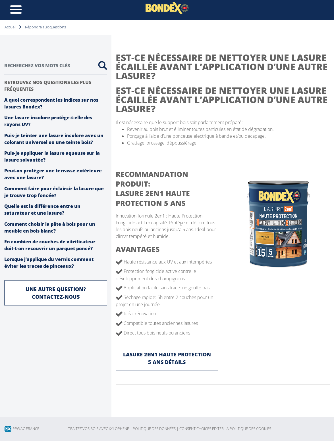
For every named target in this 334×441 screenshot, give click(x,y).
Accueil (10, 27)
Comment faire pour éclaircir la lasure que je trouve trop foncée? (54, 191)
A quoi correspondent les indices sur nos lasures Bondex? (51, 103)
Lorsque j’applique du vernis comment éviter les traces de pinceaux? (49, 262)
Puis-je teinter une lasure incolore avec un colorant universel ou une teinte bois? (53, 138)
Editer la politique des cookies (243, 428)
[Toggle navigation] (16, 10)
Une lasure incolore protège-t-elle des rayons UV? (48, 121)
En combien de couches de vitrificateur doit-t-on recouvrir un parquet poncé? (50, 245)
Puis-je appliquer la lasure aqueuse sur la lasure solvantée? (52, 156)
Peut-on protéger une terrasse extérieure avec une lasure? (53, 174)
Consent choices (195, 428)
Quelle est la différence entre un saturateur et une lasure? (42, 209)
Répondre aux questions (45, 27)
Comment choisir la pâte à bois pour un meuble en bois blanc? (49, 227)
